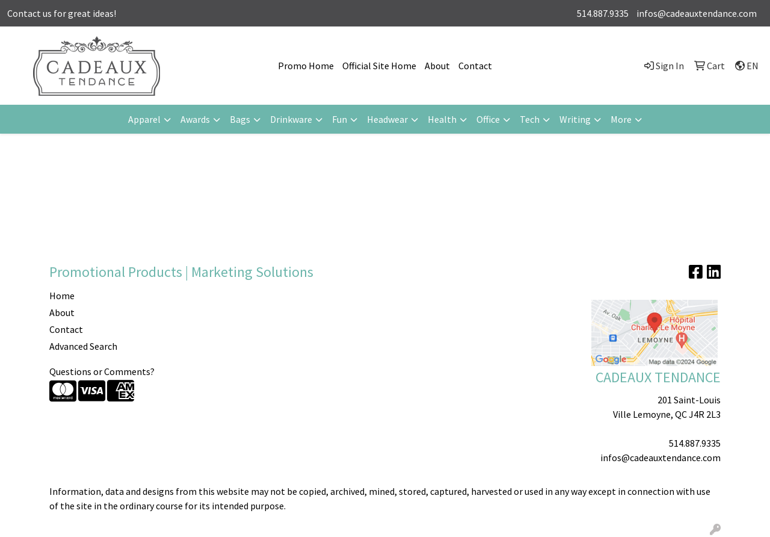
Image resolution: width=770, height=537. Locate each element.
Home (62, 296)
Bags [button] (240, 119)
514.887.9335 (603, 13)
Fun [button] (339, 119)
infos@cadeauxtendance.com (696, 13)
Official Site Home (379, 66)
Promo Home (306, 66)
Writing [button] (575, 119)
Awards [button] (195, 119)
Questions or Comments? (102, 371)
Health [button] (442, 119)
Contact (475, 66)
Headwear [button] (387, 119)
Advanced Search (83, 346)
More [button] (621, 119)
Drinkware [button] (291, 119)
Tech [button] (530, 119)
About (437, 66)
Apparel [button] (144, 119)
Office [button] (488, 119)
